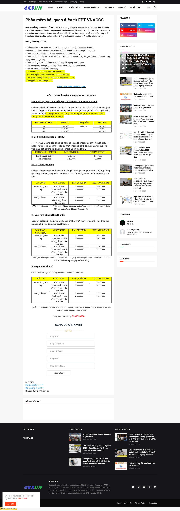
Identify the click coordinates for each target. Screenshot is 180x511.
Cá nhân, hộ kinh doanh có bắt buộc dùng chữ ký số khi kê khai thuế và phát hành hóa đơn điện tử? (144, 135)
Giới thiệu (32, 2)
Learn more (22, 498)
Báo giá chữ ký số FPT (34, 385)
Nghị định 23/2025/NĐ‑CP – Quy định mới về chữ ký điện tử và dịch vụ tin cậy (144, 199)
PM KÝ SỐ (122, 8)
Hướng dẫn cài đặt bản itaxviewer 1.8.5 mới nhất (144, 95)
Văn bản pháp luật (60, 2)
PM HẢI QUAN (135, 8)
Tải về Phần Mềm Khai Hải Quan (71, 87)
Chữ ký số (73, 8)
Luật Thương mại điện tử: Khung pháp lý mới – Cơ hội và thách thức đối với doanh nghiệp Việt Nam (144, 82)
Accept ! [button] (11, 504)
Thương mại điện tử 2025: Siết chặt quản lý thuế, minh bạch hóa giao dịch (144, 168)
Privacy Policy (140, 503)
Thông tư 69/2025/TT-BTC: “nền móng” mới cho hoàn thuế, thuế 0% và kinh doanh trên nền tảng (96, 461)
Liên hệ (81, 2)
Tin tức (60, 8)
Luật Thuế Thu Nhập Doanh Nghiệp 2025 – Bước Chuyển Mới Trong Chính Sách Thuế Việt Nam (143, 152)
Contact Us (152, 503)
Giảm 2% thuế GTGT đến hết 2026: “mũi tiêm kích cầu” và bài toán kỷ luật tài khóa (144, 120)
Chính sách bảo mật (45, 2)
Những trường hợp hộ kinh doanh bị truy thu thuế (144, 106)
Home (25, 2)
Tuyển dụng (73, 2)
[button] (149, 7)
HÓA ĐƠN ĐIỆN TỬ (91, 8)
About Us (128, 503)
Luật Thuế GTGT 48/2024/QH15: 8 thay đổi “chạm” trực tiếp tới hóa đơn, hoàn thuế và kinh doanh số (144, 183)
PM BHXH (108, 8)
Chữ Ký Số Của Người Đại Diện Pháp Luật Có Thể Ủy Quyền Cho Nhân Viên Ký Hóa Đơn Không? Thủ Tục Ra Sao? (142, 437)
